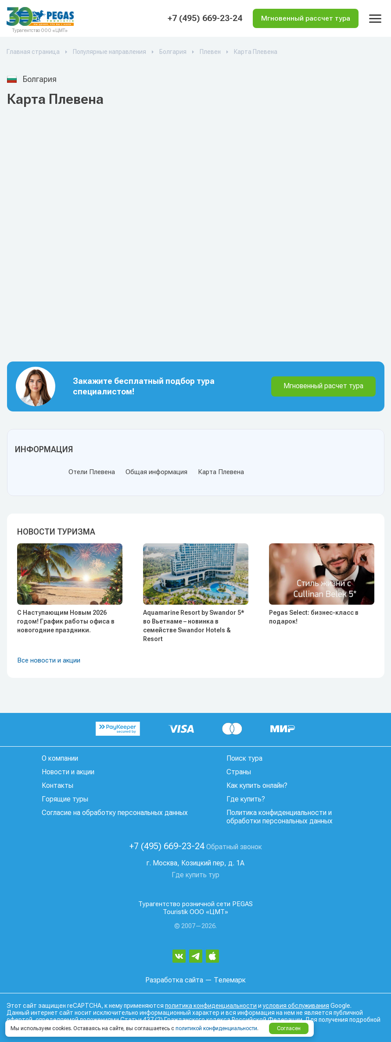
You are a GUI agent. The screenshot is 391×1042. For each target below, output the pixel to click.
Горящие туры (65, 799)
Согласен (289, 1028)
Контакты (57, 785)
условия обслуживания (296, 1005)
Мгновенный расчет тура (323, 386)
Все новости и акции (48, 660)
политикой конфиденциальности (216, 1028)
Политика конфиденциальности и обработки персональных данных (279, 816)
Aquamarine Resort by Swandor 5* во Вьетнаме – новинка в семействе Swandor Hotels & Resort (193, 625)
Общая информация (156, 472)
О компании (60, 758)
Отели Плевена (91, 472)
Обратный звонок (234, 847)
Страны (238, 772)
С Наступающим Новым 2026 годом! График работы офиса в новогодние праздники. (66, 621)
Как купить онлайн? (256, 785)
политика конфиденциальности (211, 1005)
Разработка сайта (174, 980)
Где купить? (245, 799)
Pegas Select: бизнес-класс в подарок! (314, 617)
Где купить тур (195, 875)
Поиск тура (244, 758)
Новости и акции (68, 772)
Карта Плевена (221, 472)
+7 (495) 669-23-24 (203, 18)
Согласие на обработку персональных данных (115, 812)
